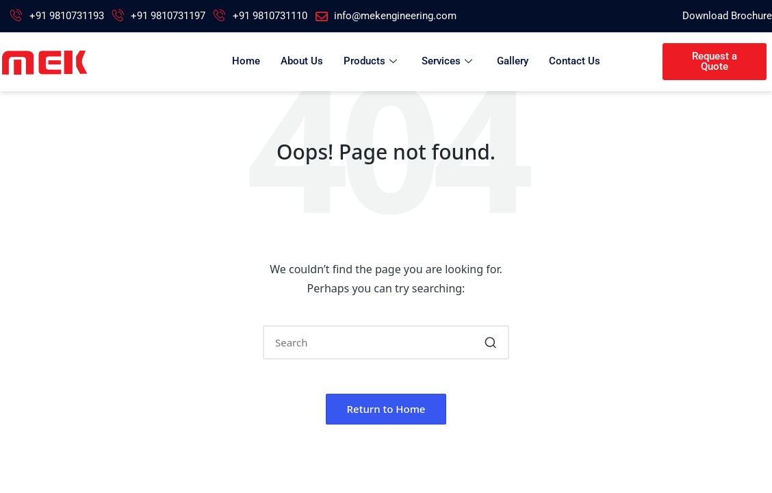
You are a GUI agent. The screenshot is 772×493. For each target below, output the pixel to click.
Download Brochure (727, 16)
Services (447, 61)
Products (370, 61)
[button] (490, 342)
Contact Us (574, 61)
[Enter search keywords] (386, 342)
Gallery (512, 61)
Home (246, 61)
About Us (302, 61)
